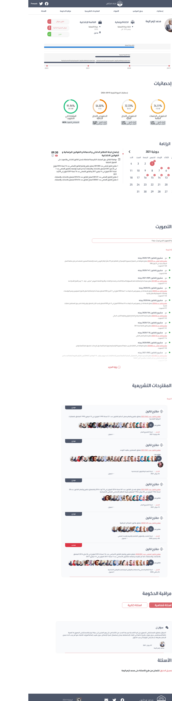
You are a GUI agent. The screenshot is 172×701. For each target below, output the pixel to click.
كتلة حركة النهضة (95, 26)
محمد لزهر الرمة (130, 648)
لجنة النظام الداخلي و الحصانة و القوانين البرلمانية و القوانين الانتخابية (102, 570)
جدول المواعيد (109, 11)
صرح (31, 34)
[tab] (124, 163)
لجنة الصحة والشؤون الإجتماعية (113, 471)
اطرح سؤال (32, 21)
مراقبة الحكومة (37, 11)
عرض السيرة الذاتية (32, 28)
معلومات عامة (154, 11)
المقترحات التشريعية (63, 11)
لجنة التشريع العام (118, 432)
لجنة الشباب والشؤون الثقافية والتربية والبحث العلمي (107, 536)
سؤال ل (131, 627)
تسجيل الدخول (151, 4)
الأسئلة (15, 11)
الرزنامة (136, 143)
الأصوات (88, 11)
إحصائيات (131, 11)
